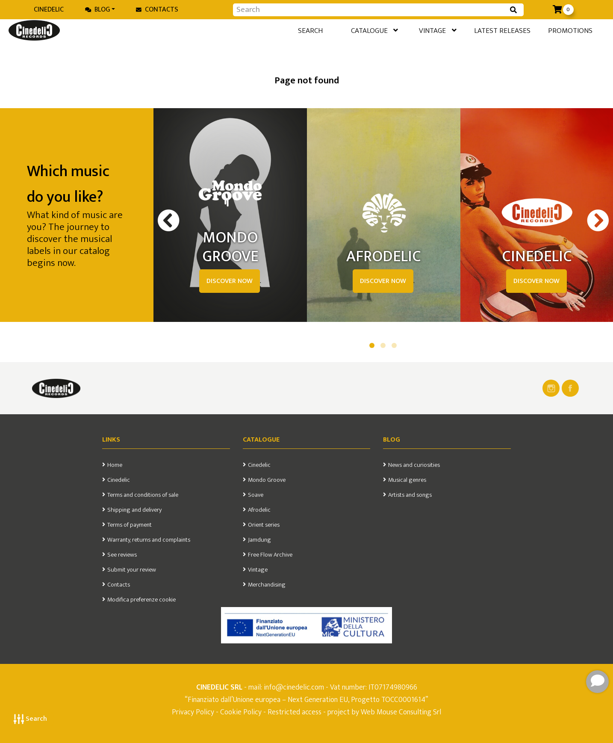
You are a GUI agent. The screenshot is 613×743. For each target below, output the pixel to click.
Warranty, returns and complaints (148, 540)
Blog (97, 9)
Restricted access (294, 712)
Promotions (562, 31)
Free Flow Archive (270, 555)
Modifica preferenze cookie (141, 600)
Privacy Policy (194, 712)
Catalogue (346, 31)
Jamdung (259, 540)
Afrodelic (259, 510)
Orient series (264, 525)
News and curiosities (414, 465)
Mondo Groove (267, 480)
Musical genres (407, 480)
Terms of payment (129, 525)
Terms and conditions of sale (142, 495)
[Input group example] (370, 9)
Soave (255, 495)
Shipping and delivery (134, 510)
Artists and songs (410, 495)
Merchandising (267, 585)
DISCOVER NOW (229, 281)
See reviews (122, 555)
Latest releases (488, 31)
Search (30, 719)
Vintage (416, 31)
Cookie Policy (241, 712)
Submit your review (131, 570)
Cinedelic (49, 9)
